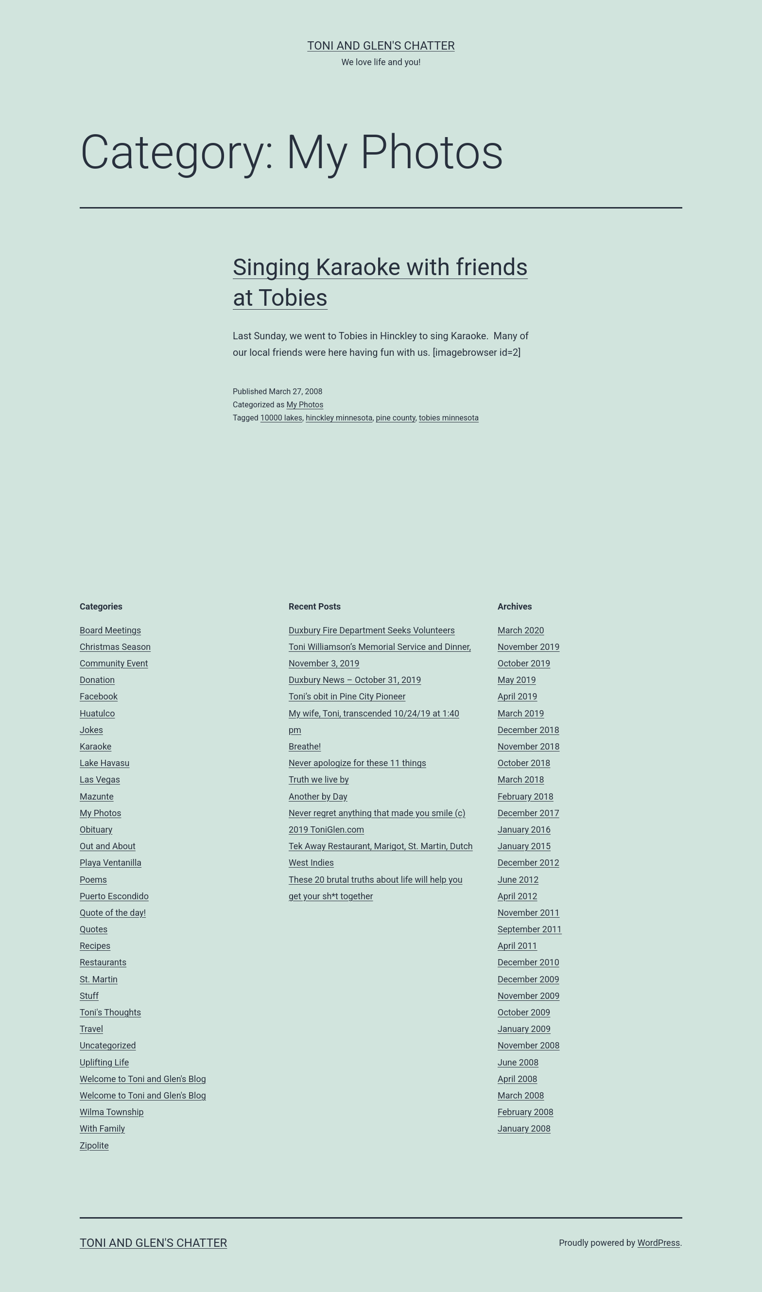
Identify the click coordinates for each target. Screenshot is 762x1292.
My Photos (304, 404)
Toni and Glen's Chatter (380, 45)
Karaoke (95, 746)
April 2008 (517, 1079)
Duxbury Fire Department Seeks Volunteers (372, 630)
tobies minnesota (449, 417)
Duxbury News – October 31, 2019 (355, 680)
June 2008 (518, 1062)
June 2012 (518, 879)
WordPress (659, 1243)
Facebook (99, 696)
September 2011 (530, 929)
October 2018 (524, 763)
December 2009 (528, 979)
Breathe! (305, 746)
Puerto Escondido (114, 896)
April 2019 (517, 696)
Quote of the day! (113, 913)
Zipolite (94, 1145)
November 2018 (529, 746)
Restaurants (103, 962)
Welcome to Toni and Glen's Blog (143, 1079)
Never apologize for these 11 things (357, 763)
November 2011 (529, 913)
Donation (97, 680)
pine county (396, 417)
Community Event (114, 663)
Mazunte (97, 796)
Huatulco (97, 713)
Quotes (93, 929)
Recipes (95, 946)
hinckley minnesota (339, 417)
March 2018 (521, 779)
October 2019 (524, 663)
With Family (102, 1128)
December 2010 (528, 962)
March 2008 (521, 1095)
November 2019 (529, 647)
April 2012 (517, 896)
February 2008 (526, 1112)
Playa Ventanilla (110, 862)
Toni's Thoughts (110, 1012)
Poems (93, 879)
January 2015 (524, 846)
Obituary (96, 829)
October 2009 (524, 1012)
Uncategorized (108, 1045)
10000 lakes (281, 417)
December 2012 (528, 862)
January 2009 (524, 1029)
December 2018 (528, 730)
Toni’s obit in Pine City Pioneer (347, 696)
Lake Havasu (105, 763)
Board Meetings (110, 630)
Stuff (89, 996)
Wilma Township (112, 1112)
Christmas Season (115, 647)
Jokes (91, 730)
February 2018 (526, 796)
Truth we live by (319, 779)
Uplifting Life (104, 1062)
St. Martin (99, 979)
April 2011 (517, 946)
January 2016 (524, 829)
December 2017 (528, 813)
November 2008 (529, 1045)
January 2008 (524, 1128)
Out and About (108, 846)
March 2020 (521, 630)
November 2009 (529, 996)
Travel (91, 1029)
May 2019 (517, 680)
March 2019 (521, 713)
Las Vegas (100, 779)
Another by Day (318, 796)
